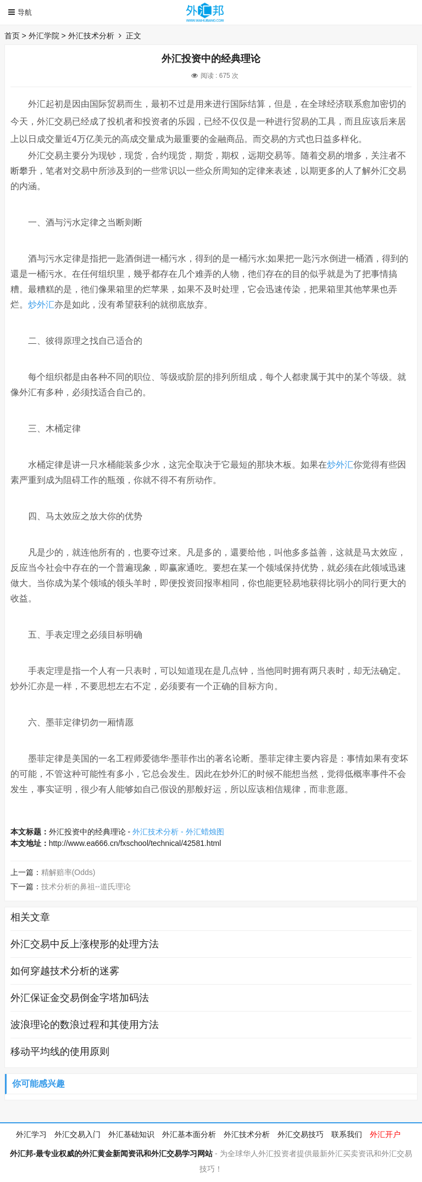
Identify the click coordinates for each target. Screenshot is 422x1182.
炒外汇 (41, 304)
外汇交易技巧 (300, 1134)
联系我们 (346, 1134)
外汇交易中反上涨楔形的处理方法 (84, 944)
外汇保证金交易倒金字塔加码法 (79, 997)
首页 (12, 35)
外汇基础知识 (131, 1134)
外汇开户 (385, 1134)
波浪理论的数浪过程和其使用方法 (84, 1024)
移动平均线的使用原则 (59, 1051)
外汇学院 (44, 35)
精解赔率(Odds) (68, 872)
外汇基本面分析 (189, 1134)
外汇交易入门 (77, 1134)
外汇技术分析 (91, 35)
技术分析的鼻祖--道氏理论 (86, 886)
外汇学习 (31, 1134)
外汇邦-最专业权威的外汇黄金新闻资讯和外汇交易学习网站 (111, 1153)
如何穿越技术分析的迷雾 (64, 970)
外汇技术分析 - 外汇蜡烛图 (178, 831)
